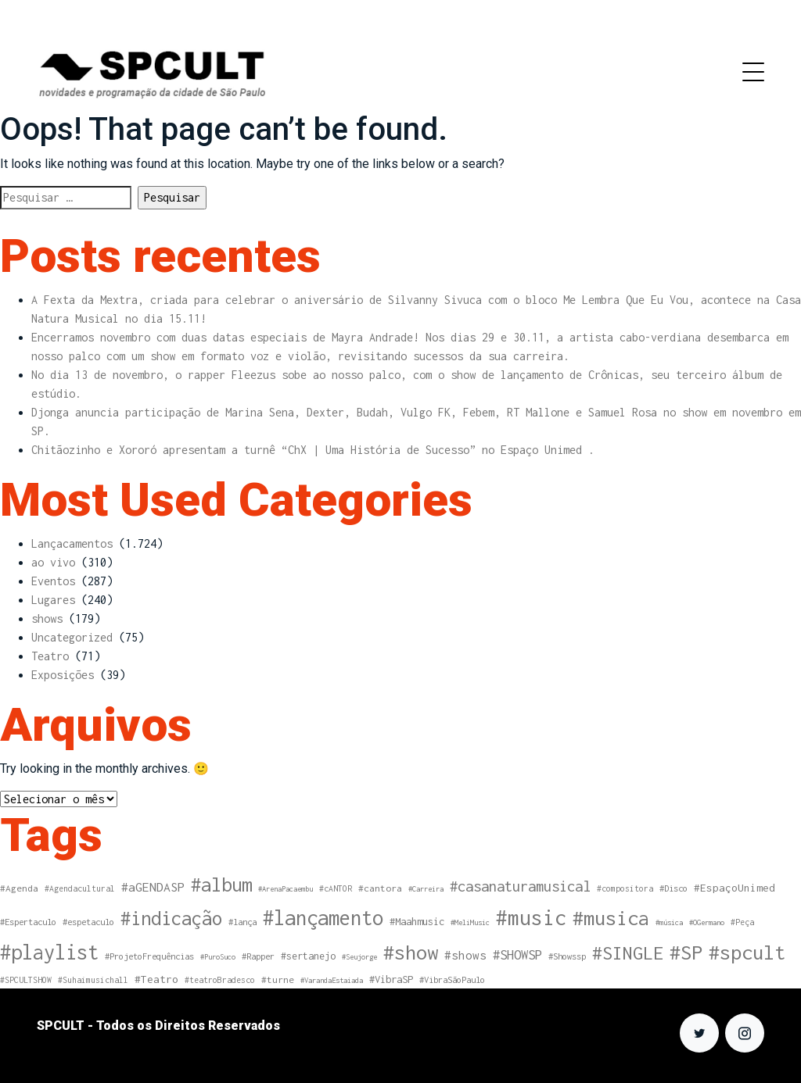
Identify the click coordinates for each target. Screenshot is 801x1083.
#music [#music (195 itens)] (531, 918)
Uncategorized (72, 637)
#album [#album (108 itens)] (221, 884)
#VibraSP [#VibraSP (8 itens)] (391, 979)
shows (47, 618)
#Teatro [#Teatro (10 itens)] (156, 979)
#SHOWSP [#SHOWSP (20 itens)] (517, 955)
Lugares (53, 599)
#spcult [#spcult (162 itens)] (747, 952)
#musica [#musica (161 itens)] (611, 917)
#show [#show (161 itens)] (410, 952)
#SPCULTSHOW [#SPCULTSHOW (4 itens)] (26, 980)
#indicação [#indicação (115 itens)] (171, 918)
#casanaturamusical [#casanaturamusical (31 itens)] (520, 886)
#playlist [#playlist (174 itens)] (49, 951)
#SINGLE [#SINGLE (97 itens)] (627, 952)
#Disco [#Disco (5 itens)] (673, 888)
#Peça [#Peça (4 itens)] (742, 922)
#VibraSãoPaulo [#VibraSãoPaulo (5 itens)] (452, 979)
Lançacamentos (72, 543)
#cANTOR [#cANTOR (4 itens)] (335, 888)
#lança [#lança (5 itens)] (242, 922)
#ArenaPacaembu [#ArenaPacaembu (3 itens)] (285, 889)
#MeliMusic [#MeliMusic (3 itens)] (470, 922)
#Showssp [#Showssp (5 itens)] (567, 956)
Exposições (62, 674)
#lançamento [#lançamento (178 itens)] (323, 917)
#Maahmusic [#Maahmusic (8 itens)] (417, 922)
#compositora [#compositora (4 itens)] (625, 888)
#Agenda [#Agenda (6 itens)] (19, 888)
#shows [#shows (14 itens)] (465, 955)
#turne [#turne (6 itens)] (277, 979)
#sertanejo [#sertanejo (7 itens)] (308, 956)
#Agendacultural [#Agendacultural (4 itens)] (80, 888)
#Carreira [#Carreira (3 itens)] (426, 889)
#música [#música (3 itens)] (669, 922)
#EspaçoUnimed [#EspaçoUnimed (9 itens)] (734, 887)
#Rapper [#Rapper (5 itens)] (258, 956)
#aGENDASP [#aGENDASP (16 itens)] (153, 887)
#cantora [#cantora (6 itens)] (380, 888)
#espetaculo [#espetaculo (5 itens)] (88, 922)
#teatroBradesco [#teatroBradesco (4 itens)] (220, 980)
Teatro (50, 656)
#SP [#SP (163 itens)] (686, 952)
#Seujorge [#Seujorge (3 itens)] (359, 957)
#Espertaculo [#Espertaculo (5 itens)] (28, 922)
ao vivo (53, 562)
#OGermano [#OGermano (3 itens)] (706, 922)
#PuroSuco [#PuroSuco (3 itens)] (217, 957)
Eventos (53, 581)
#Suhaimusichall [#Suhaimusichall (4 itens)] (93, 980)
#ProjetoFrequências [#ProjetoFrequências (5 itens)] (149, 956)
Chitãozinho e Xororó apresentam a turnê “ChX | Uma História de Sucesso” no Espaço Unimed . (312, 449)
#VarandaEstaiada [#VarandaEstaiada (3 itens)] (331, 980)
